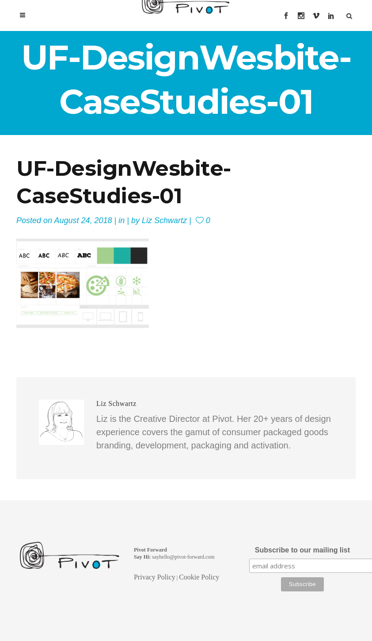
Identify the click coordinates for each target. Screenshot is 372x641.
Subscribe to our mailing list (302, 550)
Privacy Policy (154, 577)
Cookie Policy (199, 577)
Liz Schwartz (164, 220)
